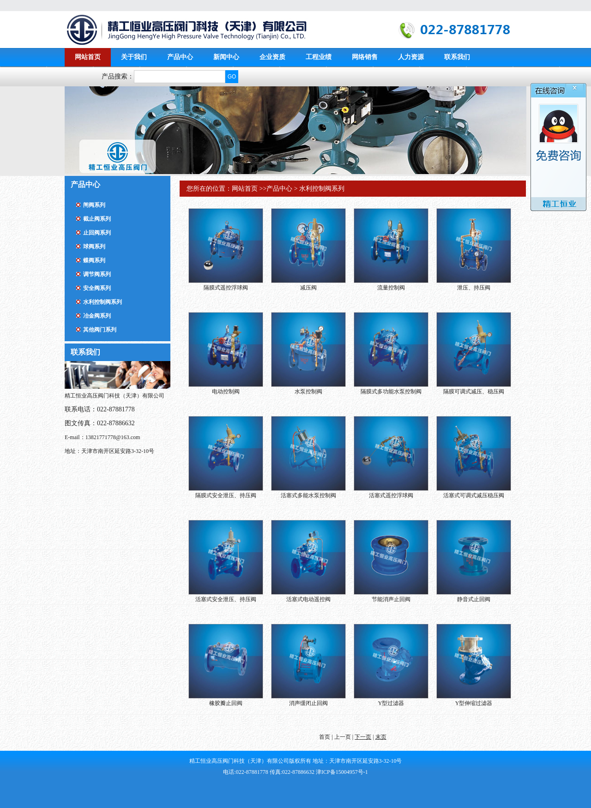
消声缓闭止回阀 (308, 703)
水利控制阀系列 (102, 302)
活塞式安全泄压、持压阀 (225, 599)
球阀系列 (94, 246)
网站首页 (88, 57)
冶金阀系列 (97, 316)
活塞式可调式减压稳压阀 (473, 495)
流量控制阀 (391, 287)
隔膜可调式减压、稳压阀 (473, 391)
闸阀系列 (94, 205)
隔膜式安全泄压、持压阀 (225, 495)
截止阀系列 (97, 219)
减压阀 (308, 287)
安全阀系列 (97, 288)
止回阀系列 (97, 232)
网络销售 (365, 57)
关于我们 (134, 57)
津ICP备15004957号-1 (342, 772)
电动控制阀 (226, 391)
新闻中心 (226, 57)
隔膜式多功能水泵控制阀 (391, 391)
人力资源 (411, 57)
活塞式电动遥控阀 (308, 599)
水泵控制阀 (308, 391)
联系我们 (457, 57)
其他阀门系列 (99, 329)
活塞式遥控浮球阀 (391, 495)
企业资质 (272, 57)
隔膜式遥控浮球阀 (226, 287)
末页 (380, 737)
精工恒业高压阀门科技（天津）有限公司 (189, 29)
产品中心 (180, 57)
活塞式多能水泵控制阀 (308, 495)
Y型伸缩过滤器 (474, 703)
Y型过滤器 (391, 703)
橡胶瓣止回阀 (225, 703)
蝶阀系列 (94, 260)
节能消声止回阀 (391, 599)
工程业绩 (319, 57)
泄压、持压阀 (473, 287)
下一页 (363, 737)
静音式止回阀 (473, 599)
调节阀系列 (97, 274)
